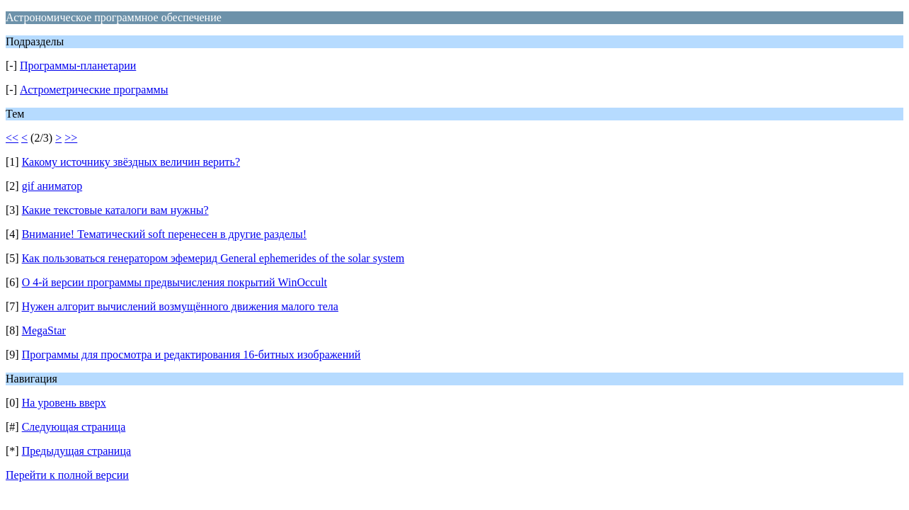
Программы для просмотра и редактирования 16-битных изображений (191, 354)
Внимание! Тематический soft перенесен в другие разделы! (164, 234)
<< (12, 138)
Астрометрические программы (94, 90)
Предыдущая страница (76, 451)
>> (70, 138)
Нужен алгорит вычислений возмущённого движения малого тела (180, 306)
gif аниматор (52, 186)
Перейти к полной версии (67, 475)
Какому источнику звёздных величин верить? (131, 162)
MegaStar (44, 330)
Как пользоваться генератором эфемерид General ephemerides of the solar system (213, 258)
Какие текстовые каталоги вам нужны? (115, 210)
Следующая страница (74, 427)
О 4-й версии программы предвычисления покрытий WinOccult (174, 282)
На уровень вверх (64, 403)
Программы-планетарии (78, 66)
